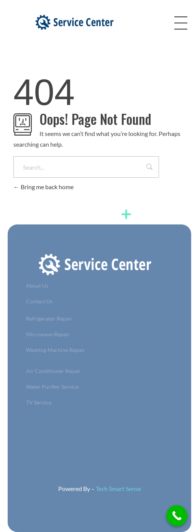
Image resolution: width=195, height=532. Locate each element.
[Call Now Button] (176, 515)
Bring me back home (43, 186)
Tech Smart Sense (118, 488)
